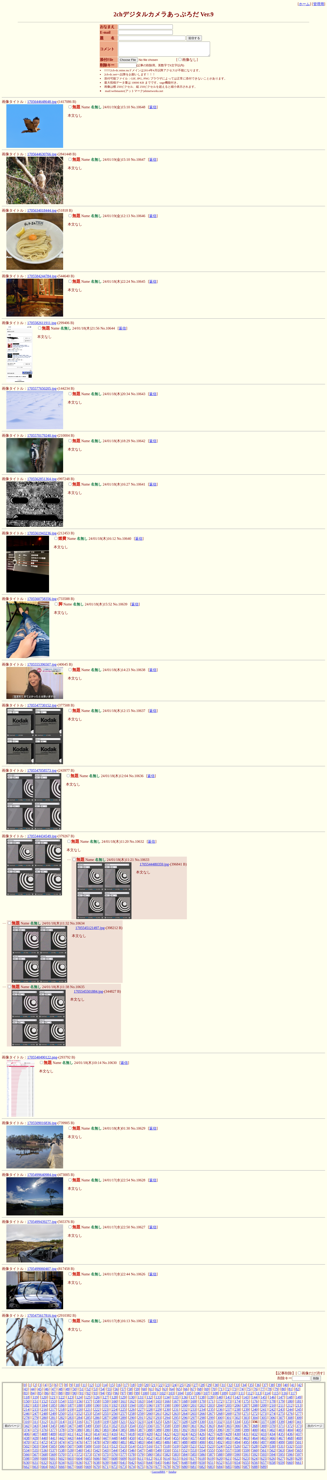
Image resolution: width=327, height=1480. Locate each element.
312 (44, 1424)
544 (114, 1453)
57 (123, 1392)
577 (123, 1457)
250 (61, 1416)
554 (202, 1453)
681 (193, 1469)
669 (88, 1469)
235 (211, 1412)
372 (290, 1428)
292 (149, 1420)
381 (88, 1433)
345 (53, 1428)
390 (167, 1433)
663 (35, 1469)
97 (123, 1396)
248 (44, 1416)
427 (211, 1437)
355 (141, 1428)
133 (158, 1400)
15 (112, 1388)
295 (175, 1420)
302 (237, 1420)
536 (44, 1453)
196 (149, 1408)
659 (281, 1465)
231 (175, 1412)
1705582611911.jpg (41, 325)
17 (126, 1388)
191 (105, 1408)
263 (175, 1416)
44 (33, 1392)
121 (52, 1400)
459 (211, 1441)
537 (53, 1453)
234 (202, 1412)
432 (255, 1437)
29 (209, 1388)
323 (140, 1424)
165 (158, 1404)
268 (220, 1416)
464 (255, 1441)
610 (132, 1461)
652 (220, 1465)
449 (123, 1441)
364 (220, 1428)
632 (44, 1465)
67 (193, 1392)
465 (263, 1441)
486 (167, 1445)
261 (158, 1416)
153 (53, 1404)
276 (290, 1416)
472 (44, 1445)
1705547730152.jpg (41, 708)
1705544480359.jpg (154, 867)
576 (114, 1457)
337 (263, 1424)
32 (230, 1388)
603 (70, 1461)
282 (61, 1420)
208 (255, 1408)
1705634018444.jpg (41, 213)
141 (228, 1400)
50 (74, 1392)
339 (281, 1424)
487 (175, 1445)
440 (44, 1441)
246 (26, 1416)
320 (114, 1424)
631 (35, 1465)
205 (228, 1408)
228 (149, 1412)
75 (248, 1392)
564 (290, 1453)
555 (211, 1453)
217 (53, 1412)
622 (237, 1461)
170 (202, 1404)
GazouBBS (158, 1474)
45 (40, 1392)
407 (35, 1437)
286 (97, 1420)
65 (179, 1392)
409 (53, 1437)
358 (167, 1428)
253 (88, 1416)
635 (70, 1465)
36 (258, 1388)
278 (26, 1420)
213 (298, 1408)
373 (299, 1428)
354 (132, 1428)
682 (202, 1469)
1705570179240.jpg (41, 438)
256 (114, 1416)
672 (114, 1469)
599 (35, 1461)
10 (77, 1388)
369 (263, 1428)
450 (132, 1441)
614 (167, 1461)
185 (53, 1408)
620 (219, 1461)
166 (167, 1404)
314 (61, 1424)
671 (105, 1469)
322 (132, 1424)
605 (88, 1461)
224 (114, 1412)
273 (263, 1416)
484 (149, 1445)
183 (35, 1408)
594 (272, 1457)
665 (53, 1469)
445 (88, 1441)
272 (255, 1416)
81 (290, 1392)
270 (237, 1416)
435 (281, 1437)
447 (105, 1441)
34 (244, 1388)
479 (105, 1445)
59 (137, 1392)
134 (167, 1400)
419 (140, 1437)
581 (158, 1457)
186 (61, 1408)
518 (167, 1449)
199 (175, 1408)
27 (195, 1388)
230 (167, 1412)
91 (81, 1396)
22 (160, 1388)
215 (35, 1412)
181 (299, 1404)
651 (211, 1465)
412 (79, 1437)
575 (105, 1457)
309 (299, 1420)
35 (251, 1388)
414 (96, 1437)
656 (255, 1465)
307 (281, 1420)
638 (97, 1465)
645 (158, 1465)
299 (211, 1420)
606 (97, 1461)
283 (70, 1420)
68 (200, 1392)
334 (237, 1424)
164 (149, 1404)
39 (279, 1388)
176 (255, 1404)
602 (61, 1461)
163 (141, 1404)
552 (184, 1453)
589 (228, 1457)
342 (26, 1428)
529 (263, 1449)
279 (35, 1420)
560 (255, 1453)
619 (211, 1461)
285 (88, 1420)
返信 (152, 110)
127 (105, 1400)
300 (220, 1420)
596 (290, 1457)
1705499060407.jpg (41, 1271)
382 (97, 1433)
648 (184, 1465)
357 (158, 1428)
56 (116, 1392)
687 (246, 1469)
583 (175, 1457)
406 (26, 1437)
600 (44, 1461)
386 (132, 1433)
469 (299, 1441)
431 (246, 1437)
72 (227, 1392)
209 (263, 1408)
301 (228, 1420)
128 (114, 1400)
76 (255, 1392)
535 (35, 1453)
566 (26, 1457)
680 (184, 1469)
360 (184, 1428)
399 (246, 1433)
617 (193, 1461)
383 (105, 1433)
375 (35, 1433)
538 (61, 1453)
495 (246, 1445)
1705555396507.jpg (41, 667)
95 (109, 1396)
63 (165, 1392)
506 (61, 1449)
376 (44, 1433)
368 (255, 1428)
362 (202, 1428)
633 (53, 1465)
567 (35, 1457)
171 (211, 1404)
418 (132, 1437)
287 (105, 1420)
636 (79, 1465)
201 (193, 1408)
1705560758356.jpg (41, 601)
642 (132, 1465)
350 (97, 1428)
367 (246, 1428)
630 (26, 1465)
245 (299, 1412)
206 (237, 1408)
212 (289, 1408)
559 (246, 1453)
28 (202, 1388)
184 (44, 1408)
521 (193, 1449)
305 (263, 1420)
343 (35, 1428)
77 (262, 1392)
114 (267, 1396)
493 (228, 1445)
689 (263, 1469)
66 (186, 1392)
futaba (172, 1474)
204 (220, 1408)
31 (223, 1388)
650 (202, 1465)
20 (147, 1388)
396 (220, 1433)
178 (272, 1404)
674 (132, 1469)
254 (97, 1416)
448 (114, 1441)
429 (228, 1437)
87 (53, 1396)
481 (123, 1445)
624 (255, 1461)
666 (61, 1469)
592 (255, 1457)
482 (132, 1445)
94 (102, 1396)
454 (167, 1441)
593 (263, 1457)
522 (202, 1449)
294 (167, 1420)
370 (272, 1428)
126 (96, 1400)
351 (105, 1428)
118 (26, 1400)
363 (211, 1428)
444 (79, 1441)
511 (105, 1449)
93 (95, 1396)
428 (219, 1437)
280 (44, 1420)
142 (237, 1400)
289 (123, 1420)
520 (184, 1449)
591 (246, 1457)
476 (79, 1445)
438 (26, 1441)
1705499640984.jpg (41, 1177)
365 (228, 1428)
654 (237, 1465)
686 (237, 1469)
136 (184, 1400)
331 (211, 1424)
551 (175, 1453)
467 (281, 1441)
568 (44, 1457)
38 (272, 1388)
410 (61, 1437)
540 (79, 1453)
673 (123, 1469)
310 (26, 1424)
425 (193, 1437)
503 (35, 1449)
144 (254, 1400)
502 (26, 1449)
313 (53, 1424)
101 (153, 1396)
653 (228, 1465)
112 (250, 1396)
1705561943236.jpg (41, 536)
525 (228, 1449)
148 (289, 1400)
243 (281, 1412)
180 (290, 1404)
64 (172, 1392)
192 (114, 1408)
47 (53, 1392)
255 (105, 1416)
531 (281, 1449)
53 (95, 1392)
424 (184, 1437)
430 (237, 1437)
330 (202, 1424)
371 (281, 1428)
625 (263, 1461)
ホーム (304, 4)
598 (26, 1461)
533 (298, 1449)
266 (202, 1416)
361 (193, 1428)
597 (299, 1457)
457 (193, 1441)
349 (88, 1428)
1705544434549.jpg (41, 839)
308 (290, 1420)
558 (237, 1453)
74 (241, 1392)
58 (130, 1392)
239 (246, 1412)
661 (299, 1465)
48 (60, 1392)
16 (119, 1388)
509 (88, 1449)
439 (35, 1441)
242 (272, 1412)
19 (139, 1388)
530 (272, 1449)
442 (61, 1441)
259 (141, 1416)
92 (88, 1396)
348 (79, 1428)
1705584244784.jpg (41, 279)
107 (206, 1396)
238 (237, 1412)
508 (79, 1449)
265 (193, 1416)
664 (44, 1469)
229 (158, 1412)
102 (162, 1396)
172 (220, 1404)
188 (79, 1408)
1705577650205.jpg (41, 391)
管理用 (318, 4)
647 (175, 1465)
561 (263, 1453)
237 (228, 1412)
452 (149, 1441)
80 (283, 1392)
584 (184, 1457)
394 (202, 1433)
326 (167, 1424)
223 (105, 1412)
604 (79, 1461)
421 (158, 1437)
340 (289, 1424)
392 (184, 1433)
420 (149, 1437)
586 (202, 1457)
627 (281, 1461)
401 (263, 1433)
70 (214, 1392)
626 (272, 1461)
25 (181, 1388)
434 (272, 1437)
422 (167, 1437)
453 (158, 1441)
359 (175, 1428)
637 (88, 1465)
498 (272, 1445)
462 (237, 1441)
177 (263, 1404)
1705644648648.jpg (41, 104)
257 (123, 1416)
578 (132, 1457)
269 (228, 1416)
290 (132, 1420)
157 (88, 1404)
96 (116, 1396)
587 (211, 1457)
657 (263, 1465)
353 (123, 1428)
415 (105, 1437)
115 (275, 1396)
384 (114, 1433)
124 (79, 1400)
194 (132, 1408)
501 (299, 1445)
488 (184, 1445)
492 (220, 1445)
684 (220, 1469)
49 (67, 1392)
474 (61, 1445)
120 (44, 1400)
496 (255, 1445)
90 (74, 1396)
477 (88, 1445)
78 (269, 1392)
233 (193, 1412)
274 (272, 1416)
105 (189, 1396)
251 (70, 1416)
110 (232, 1396)
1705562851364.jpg (41, 481)
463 (246, 1441)
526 (237, 1449)
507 (70, 1449)
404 (290, 1433)
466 (272, 1441)
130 (131, 1400)
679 (175, 1469)
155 (70, 1404)
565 (299, 1453)
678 (167, 1469)
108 (215, 1396)
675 (141, 1469)
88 (60, 1396)
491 (211, 1445)
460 (220, 1441)
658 (272, 1465)
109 (224, 1396)
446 (97, 1441)
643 (141, 1465)
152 (44, 1404)
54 (102, 1392)
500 (290, 1445)
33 (237, 1388)
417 (123, 1437)
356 (149, 1428)
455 (175, 1441)
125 (88, 1400)
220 (79, 1412)
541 (88, 1453)
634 (61, 1465)
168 (184, 1404)
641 (123, 1465)
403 (281, 1433)
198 (167, 1408)
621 (228, 1461)
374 (26, 1433)
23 (167, 1388)
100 (145, 1396)
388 (149, 1433)
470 (26, 1445)
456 (184, 1441)
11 (84, 1388)
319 (105, 1424)
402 (272, 1433)
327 (175, 1424)
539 (70, 1453)
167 (175, 1404)
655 (246, 1465)
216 (44, 1412)
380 (79, 1433)
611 (140, 1461)
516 (149, 1449)
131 (140, 1400)
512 (114, 1449)
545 (123, 1453)
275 (281, 1416)
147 (281, 1400)
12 (91, 1388)
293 (158, 1420)
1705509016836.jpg (41, 1126)
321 (123, 1424)
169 (193, 1404)
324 (149, 1424)
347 (70, 1428)
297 (193, 1420)
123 (70, 1400)
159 (105, 1404)
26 (188, 1388)
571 (70, 1457)
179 (281, 1404)
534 (26, 1453)
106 (197, 1396)
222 (97, 1412)
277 (299, 1416)
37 (265, 1388)
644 (149, 1465)
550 (167, 1453)
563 (281, 1453)
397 (228, 1433)
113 (258, 1396)
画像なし (186, 62)
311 (35, 1424)
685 (228, 1469)
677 (158, 1469)
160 (114, 1404)
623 (246, 1461)
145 (263, 1400)
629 (298, 1461)
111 (241, 1396)
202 (202, 1408)
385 (123, 1433)
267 (211, 1416)
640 (114, 1465)
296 (184, 1420)
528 (255, 1449)
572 (79, 1457)
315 (70, 1424)
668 (79, 1469)
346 (61, 1428)
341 (298, 1424)
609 (123, 1461)
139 (210, 1400)
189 (88, 1408)
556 (220, 1453)
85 (40, 1396)
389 (158, 1433)
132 (149, 1400)
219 (70, 1412)
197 (158, 1408)
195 (141, 1408)
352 (114, 1428)
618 (202, 1461)
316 (79, 1424)
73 (234, 1392)
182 (26, 1408)
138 (202, 1400)
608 (114, 1461)
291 (141, 1420)
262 (167, 1416)
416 (114, 1437)
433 (263, 1437)
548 (149, 1453)
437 (298, 1437)
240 (255, 1412)
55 (109, 1392)
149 (298, 1400)
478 (97, 1445)
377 (53, 1433)
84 (33, 1396)
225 (123, 1412)
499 (281, 1445)
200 (184, 1408)
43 (25, 1392)
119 (35, 1400)
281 (53, 1420)
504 (44, 1449)
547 (141, 1453)
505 (53, 1449)
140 (219, 1400)
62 (158, 1392)
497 (263, 1445)
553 (193, 1453)
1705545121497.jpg (89, 930)
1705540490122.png (42, 1060)
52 (88, 1392)
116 (284, 1396)
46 (46, 1392)
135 (175, 1400)
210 (272, 1408)
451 (141, 1441)
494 (237, 1445)
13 (98, 1388)
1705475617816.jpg (41, 1318)
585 (193, 1457)
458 (202, 1441)
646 (167, 1465)
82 (297, 1392)
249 (53, 1416)
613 (158, 1461)
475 (70, 1445)
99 (137, 1396)
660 (290, 1465)
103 (171, 1396)
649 (193, 1465)
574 (97, 1457)
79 (276, 1392)
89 (67, 1396)
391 (175, 1433)
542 (97, 1453)
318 (96, 1424)
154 (61, 1404)
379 (70, 1433)
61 (151, 1392)
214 (26, 1412)
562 (272, 1453)
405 (299, 1433)
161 (123, 1404)
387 (141, 1433)
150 (26, 1404)
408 (44, 1437)
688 (255, 1469)
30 (216, 1388)
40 (286, 1388)
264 (184, 1416)
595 (281, 1457)
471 (35, 1445)
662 (26, 1469)
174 (237, 1404)
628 (289, 1461)
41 (293, 1388)
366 (237, 1428)
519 (175, 1449)
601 (53, 1461)
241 (263, 1412)
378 (61, 1433)
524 (219, 1449)
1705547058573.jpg (41, 773)
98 (130, 1396)
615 (175, 1461)
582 (167, 1457)
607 (105, 1461)
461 (228, 1441)
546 (132, 1453)
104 (180, 1396)
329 (193, 1424)
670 (97, 1469)
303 (246, 1420)
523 (211, 1449)
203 (211, 1408)
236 (220, 1412)
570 (61, 1457)
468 (290, 1441)
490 (202, 1445)
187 (70, 1408)
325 (158, 1424)
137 (193, 1400)
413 (88, 1437)
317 (88, 1424)
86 (46, 1396)
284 (79, 1420)
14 (105, 1388)
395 (211, 1433)
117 (293, 1396)
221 (88, 1412)
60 (144, 1392)
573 (88, 1457)
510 (97, 1449)
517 (158, 1449)
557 (228, 1453)
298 (202, 1420)
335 (246, 1424)
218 (61, 1412)
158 (97, 1404)
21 (154, 1388)
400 (255, 1433)
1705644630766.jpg (41, 157)
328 (184, 1424)
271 (246, 1416)
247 (35, 1416)
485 (158, 1445)
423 (175, 1437)
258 (132, 1416)
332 (219, 1424)
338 (272, 1424)
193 (123, 1408)
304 (255, 1420)
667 (70, 1469)
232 (184, 1412)
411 (70, 1437)
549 (158, 1453)
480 (114, 1445)
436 (289, 1437)
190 (97, 1408)
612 (149, 1461)
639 (105, 1465)
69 (206, 1392)
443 (70, 1441)
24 (174, 1388)
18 (133, 1388)
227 (141, 1412)
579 (141, 1457)
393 (193, 1433)
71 (221, 1392)
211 (281, 1408)
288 (114, 1420)
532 (289, 1449)
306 (272, 1420)
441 (53, 1441)
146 (272, 1400)
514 (132, 1449)
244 (290, 1412)
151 (35, 1404)
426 (202, 1437)
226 (132, 1412)
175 (246, 1404)
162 (132, 1404)
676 (149, 1469)
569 (53, 1457)
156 (79, 1404)
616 (184, 1461)
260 (149, 1416)
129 (123, 1400)
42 (300, 1388)
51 (81, 1392)
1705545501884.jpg (88, 994)
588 (220, 1457)
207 (246, 1408)
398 (237, 1433)
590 (237, 1457)
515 (140, 1449)
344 (44, 1428)
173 (228, 1404)
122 (61, 1400)
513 (123, 1449)
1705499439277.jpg (41, 1224)
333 (228, 1424)
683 (211, 1469)
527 (246, 1449)
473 (53, 1445)
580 (149, 1457)
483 (141, 1445)
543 (105, 1453)
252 (79, 1416)
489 (193, 1445)
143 (246, 1400)
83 (25, 1396)
